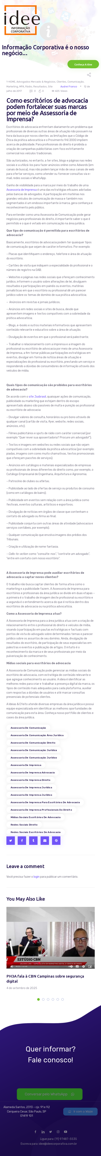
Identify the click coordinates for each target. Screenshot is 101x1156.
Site (50, 86)
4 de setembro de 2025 (21, 988)
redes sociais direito (24, 824)
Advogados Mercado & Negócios (35, 81)
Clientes (61, 81)
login (37, 876)
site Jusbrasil (37, 396)
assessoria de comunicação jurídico (34, 757)
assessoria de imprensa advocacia (33, 772)
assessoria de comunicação (28, 727)
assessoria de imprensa (26, 765)
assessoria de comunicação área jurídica (37, 735)
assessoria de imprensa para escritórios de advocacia (45, 802)
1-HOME (10, 81)
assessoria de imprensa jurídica (31, 787)
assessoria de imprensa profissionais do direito (41, 809)
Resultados (40, 86)
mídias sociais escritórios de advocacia (35, 817)
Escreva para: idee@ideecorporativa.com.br (49, 1144)
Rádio (28, 86)
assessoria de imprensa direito (31, 780)
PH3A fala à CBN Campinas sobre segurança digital (45, 978)
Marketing (12, 86)
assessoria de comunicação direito (33, 742)
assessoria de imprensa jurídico (31, 794)
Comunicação (75, 81)
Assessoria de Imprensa (21, 190)
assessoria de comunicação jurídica (34, 750)
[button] (38, 999)
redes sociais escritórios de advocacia (36, 832)
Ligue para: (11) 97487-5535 (58, 1139)
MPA (21, 86)
